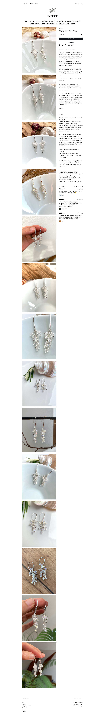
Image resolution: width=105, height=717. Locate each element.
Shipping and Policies (27, 706)
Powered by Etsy (78, 706)
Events (31, 3)
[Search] (81, 4)
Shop (23, 3)
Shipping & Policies (70, 49)
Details (61, 49)
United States (69, 31)
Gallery (36, 3)
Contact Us (24, 707)
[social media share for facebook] (60, 45)
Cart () (77, 3)
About (27, 3)
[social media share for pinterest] (65, 45)
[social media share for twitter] (63, 45)
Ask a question (71, 45)
